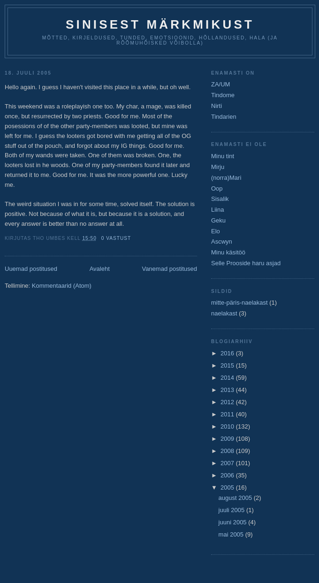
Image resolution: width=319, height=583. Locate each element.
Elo (215, 231)
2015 (228, 365)
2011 (228, 414)
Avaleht (100, 268)
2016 (228, 353)
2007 (228, 463)
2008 (228, 450)
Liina (217, 209)
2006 (228, 475)
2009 (228, 438)
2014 (228, 377)
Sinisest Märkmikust (160, 24)
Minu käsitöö (228, 252)
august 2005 (236, 497)
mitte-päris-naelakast (239, 302)
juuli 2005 (232, 510)
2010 (228, 426)
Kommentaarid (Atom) (61, 285)
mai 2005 (232, 534)
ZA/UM (220, 84)
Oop (217, 188)
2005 (228, 487)
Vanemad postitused (169, 268)
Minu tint (222, 156)
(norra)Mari (226, 177)
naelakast (224, 313)
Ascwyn (221, 241)
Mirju (217, 166)
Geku (218, 220)
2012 (228, 402)
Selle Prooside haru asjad (246, 263)
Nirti (216, 105)
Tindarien (223, 116)
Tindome (223, 95)
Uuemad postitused (31, 268)
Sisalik (220, 198)
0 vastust (116, 238)
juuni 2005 (234, 522)
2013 (228, 389)
